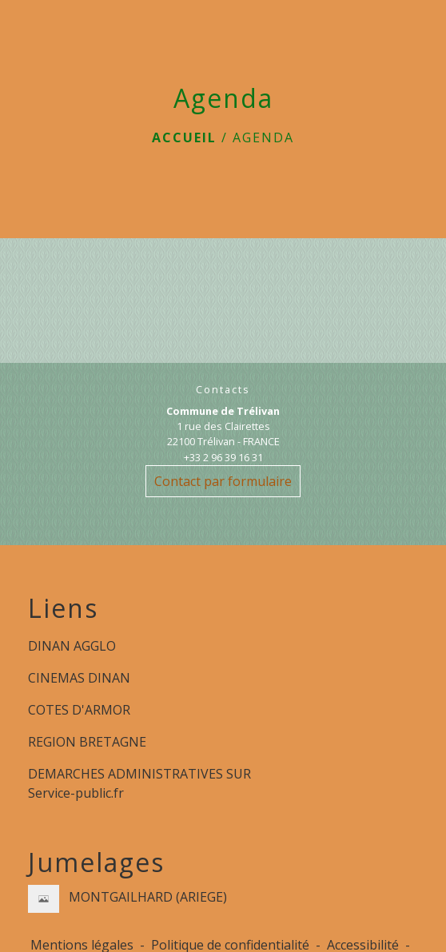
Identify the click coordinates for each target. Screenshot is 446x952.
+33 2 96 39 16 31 (223, 457)
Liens (63, 608)
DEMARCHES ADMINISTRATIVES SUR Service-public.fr (139, 783)
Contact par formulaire (223, 481)
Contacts (223, 390)
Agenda (263, 137)
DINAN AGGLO (72, 646)
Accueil (184, 137)
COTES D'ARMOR (79, 710)
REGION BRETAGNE (87, 742)
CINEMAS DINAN (79, 678)
